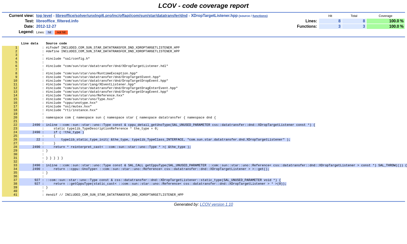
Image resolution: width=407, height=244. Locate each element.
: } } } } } (32, 181)
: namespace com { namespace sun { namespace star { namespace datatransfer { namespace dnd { (109, 132)
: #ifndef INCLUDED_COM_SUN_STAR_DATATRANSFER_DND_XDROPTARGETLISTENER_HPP (91, 49)
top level (44, 15)
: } (25, 199)
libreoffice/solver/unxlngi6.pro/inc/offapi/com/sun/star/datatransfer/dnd (122, 15)
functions (259, 16)
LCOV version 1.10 (216, 235)
